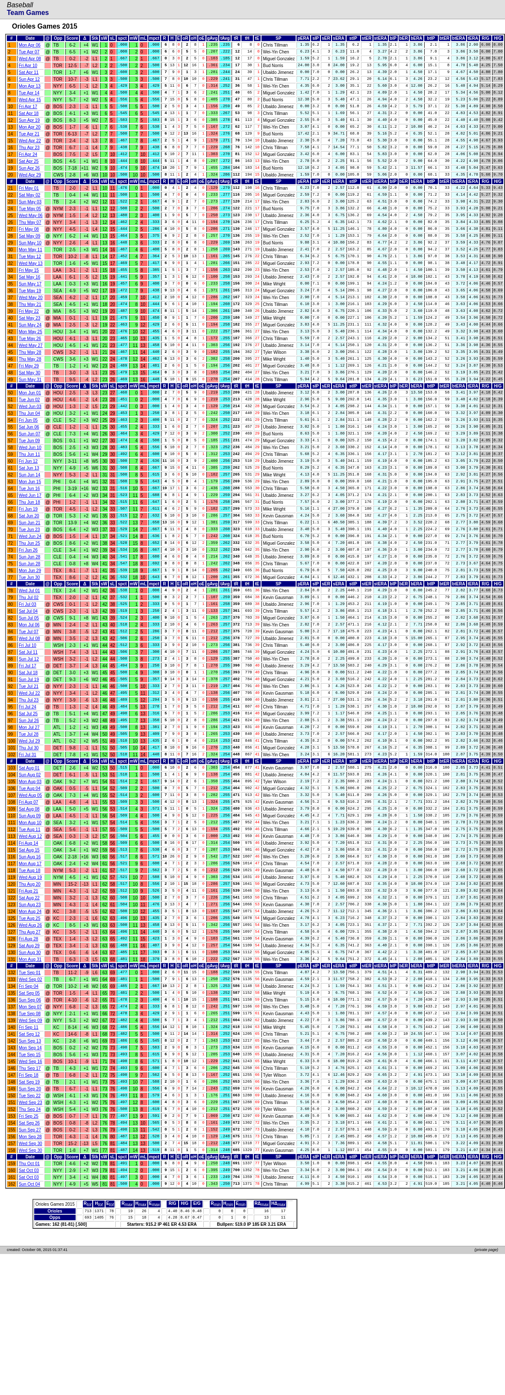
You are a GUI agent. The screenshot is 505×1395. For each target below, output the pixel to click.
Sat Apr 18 (29, 122)
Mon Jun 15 (30, 535)
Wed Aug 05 (30, 886)
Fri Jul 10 (27, 718)
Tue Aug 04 (30, 878)
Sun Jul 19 (29, 757)
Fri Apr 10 (28, 68)
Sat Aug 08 (29, 901)
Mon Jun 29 (30, 635)
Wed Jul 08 (29, 710)
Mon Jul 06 (29, 695)
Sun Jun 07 (30, 481)
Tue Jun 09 (29, 489)
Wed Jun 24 (30, 596)
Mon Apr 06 (30, 45)
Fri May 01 (29, 205)
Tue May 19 (30, 321)
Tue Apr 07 (29, 53)
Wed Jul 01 (29, 657)
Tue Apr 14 (29, 99)
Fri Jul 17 (27, 741)
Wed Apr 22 (30, 153)
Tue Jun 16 (29, 542)
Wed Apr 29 (30, 191)
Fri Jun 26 (28, 612)
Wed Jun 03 (30, 450)
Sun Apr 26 (29, 184)
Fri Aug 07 (28, 894)
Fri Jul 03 (27, 672)
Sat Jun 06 (29, 473)
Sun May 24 (30, 359)
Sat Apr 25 (29, 176)
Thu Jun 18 (29, 558)
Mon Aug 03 (30, 871)
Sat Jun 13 (29, 519)
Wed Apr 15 (30, 107)
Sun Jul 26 (29, 803)
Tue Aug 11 (30, 924)
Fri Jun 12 (28, 512)
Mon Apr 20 (30, 137)
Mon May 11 (30, 275)
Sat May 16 (30, 305)
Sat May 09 (30, 259)
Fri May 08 (29, 252)
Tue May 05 (30, 228)
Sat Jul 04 (28, 680)
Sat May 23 (30, 351)
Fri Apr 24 (28, 168)
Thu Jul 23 (29, 780)
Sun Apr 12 (29, 84)
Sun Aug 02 (30, 863)
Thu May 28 (30, 390)
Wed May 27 (31, 382)
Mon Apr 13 (30, 91)
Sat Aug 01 (29, 855)
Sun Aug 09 (30, 909)
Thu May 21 (30, 336)
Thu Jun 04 (29, 458)
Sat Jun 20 (29, 573)
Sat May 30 (30, 413)
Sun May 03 (30, 221)
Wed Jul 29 (29, 826)
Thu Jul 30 (29, 833)
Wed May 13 (31, 290)
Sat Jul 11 (28, 726)
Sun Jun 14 (30, 527)
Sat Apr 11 (29, 76)
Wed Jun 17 (30, 550)
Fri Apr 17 (28, 114)
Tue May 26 (30, 375)
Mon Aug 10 (30, 917)
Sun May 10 (30, 267)
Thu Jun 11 (29, 504)
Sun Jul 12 (29, 733)
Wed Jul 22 (29, 772)
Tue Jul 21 (28, 764)
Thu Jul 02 (29, 664)
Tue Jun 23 (29, 589)
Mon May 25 (30, 367)
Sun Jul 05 (29, 687)
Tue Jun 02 (29, 443)
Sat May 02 (30, 213)
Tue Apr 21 (29, 145)
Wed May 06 (31, 236)
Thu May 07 (30, 244)
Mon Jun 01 (30, 435)
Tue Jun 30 (29, 642)
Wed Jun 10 (30, 496)
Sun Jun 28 (30, 619)
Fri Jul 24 (27, 787)
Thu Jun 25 (29, 604)
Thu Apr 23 (29, 161)
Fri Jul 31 (27, 841)
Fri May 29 (29, 405)
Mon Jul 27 (29, 810)
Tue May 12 (30, 282)
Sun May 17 (30, 313)
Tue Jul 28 (28, 818)
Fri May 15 (29, 298)
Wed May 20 (31, 328)
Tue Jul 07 (28, 703)
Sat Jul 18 (28, 749)
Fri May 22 (29, 344)
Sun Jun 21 (30, 581)
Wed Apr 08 (30, 61)
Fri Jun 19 (28, 566)
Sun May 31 (30, 421)
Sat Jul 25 (28, 795)
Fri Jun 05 (28, 466)
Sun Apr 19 (29, 130)
